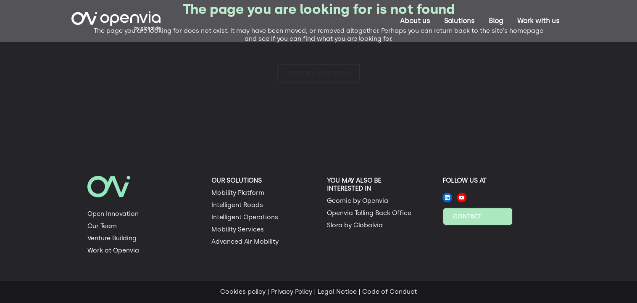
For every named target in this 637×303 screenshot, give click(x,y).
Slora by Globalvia (355, 225)
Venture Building (112, 238)
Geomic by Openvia (357, 201)
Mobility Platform (237, 193)
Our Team (102, 226)
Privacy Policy (291, 291)
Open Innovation (113, 214)
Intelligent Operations (244, 217)
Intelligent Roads (237, 205)
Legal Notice (337, 291)
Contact (467, 216)
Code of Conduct (389, 291)
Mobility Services (237, 229)
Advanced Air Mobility (245, 241)
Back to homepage (319, 73)
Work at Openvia (113, 250)
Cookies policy (243, 291)
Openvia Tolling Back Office (369, 213)
